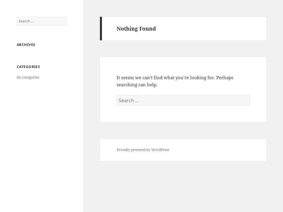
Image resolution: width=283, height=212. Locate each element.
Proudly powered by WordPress (143, 149)
